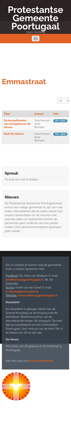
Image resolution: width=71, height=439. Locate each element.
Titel (7, 114)
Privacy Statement (41, 361)
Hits (56, 114)
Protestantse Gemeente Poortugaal (35, 18)
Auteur (39, 114)
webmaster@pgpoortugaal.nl (38, 295)
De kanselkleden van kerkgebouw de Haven (17, 124)
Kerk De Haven (14, 133)
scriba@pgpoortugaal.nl (22, 291)
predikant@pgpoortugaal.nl (24, 279)
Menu (35, 38)
